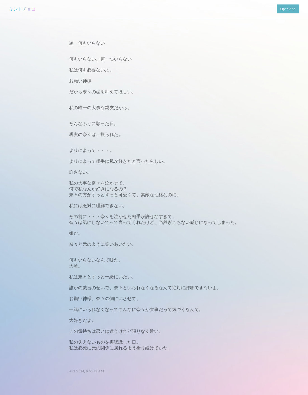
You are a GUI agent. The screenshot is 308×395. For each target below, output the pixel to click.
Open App (287, 9)
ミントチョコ (22, 9)
